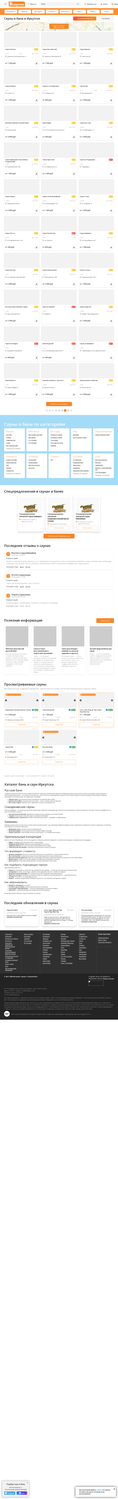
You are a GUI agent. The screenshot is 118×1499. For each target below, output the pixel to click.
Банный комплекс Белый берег (17, 123)
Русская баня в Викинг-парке (16, 307)
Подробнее (22, 725)
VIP (52, 460)
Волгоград (46, 943)
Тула (80, 943)
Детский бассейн (12, 446)
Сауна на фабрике (87, 344)
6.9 (74, 196)
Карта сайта (9, 964)
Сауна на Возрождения (51, 196)
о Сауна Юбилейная (28, 553)
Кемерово (46, 956)
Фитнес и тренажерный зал (103, 469)
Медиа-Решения (108, 979)
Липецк (63, 934)
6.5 (37, 307)
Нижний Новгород (67, 943)
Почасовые (32, 460)
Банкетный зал (11, 462)
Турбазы (27, 939)
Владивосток (47, 941)
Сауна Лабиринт (35, 516)
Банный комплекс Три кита (53, 380)
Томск (81, 941)
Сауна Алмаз (10, 196)
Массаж (98, 462)
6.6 (111, 86)
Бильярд (76, 435)
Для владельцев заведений (10, 969)
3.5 (74, 307)
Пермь (63, 954)
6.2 (74, 49)
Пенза (63, 952)
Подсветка (10, 471)
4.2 (37, 344)
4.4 (74, 344)
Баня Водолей (47, 344)
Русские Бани (47, 747)
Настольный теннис (80, 437)
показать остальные (13, 448)
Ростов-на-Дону (66, 956)
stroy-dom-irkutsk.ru (104, 942)
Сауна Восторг (85, 123)
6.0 (37, 49)
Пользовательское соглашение (11, 957)
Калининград (47, 954)
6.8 (37, 123)
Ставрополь (83, 936)
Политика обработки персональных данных (10, 945)
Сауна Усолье (85, 270)
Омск (62, 947)
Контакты (8, 941)
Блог (6, 966)
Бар (7, 465)
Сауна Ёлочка (10, 270)
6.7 (37, 196)
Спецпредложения (83, 18)
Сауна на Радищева (87, 160)
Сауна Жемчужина (49, 270)
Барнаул (45, 939)
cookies (99, 1490)
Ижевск (45, 950)
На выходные (33, 462)
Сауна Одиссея (85, 307)
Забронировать (59, 528)
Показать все (105, 621)
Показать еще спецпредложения (59, 536)
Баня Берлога (10, 380)
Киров (45, 959)
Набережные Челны (67, 941)
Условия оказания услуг (11, 961)
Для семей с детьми (35, 435)
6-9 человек (32, 443)
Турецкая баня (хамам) (81, 471)
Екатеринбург (47, 947)
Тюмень (81, 945)
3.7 (111, 160)
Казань (45, 952)
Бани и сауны (28, 934)
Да (22, 567)
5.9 (74, 86)
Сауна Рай (84, 86)
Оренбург (64, 950)
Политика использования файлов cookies (10, 952)
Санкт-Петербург (67, 963)
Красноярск (47, 963)
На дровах (76, 468)
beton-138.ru (102, 940)
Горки (8, 443)
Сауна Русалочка (48, 233)
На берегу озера (56, 437)
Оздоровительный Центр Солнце (18, 710)
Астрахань (46, 934)
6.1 (74, 270)
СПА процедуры (100, 472)
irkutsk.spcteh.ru (103, 938)
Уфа (80, 950)
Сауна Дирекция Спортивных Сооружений (16, 161)
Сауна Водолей (48, 710)
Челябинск (82, 956)
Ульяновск (82, 947)
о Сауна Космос (24, 575)
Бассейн (9, 435)
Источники (27, 943)
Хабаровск (82, 952)
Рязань (63, 959)
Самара (63, 961)
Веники (8, 468)
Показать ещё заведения (59, 404)
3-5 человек (32, 440)
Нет (27, 567)
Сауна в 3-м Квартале (50, 86)
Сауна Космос (12, 910)
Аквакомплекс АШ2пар (89, 380)
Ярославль (82, 959)
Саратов (82, 934)
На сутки (31, 468)
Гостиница (54, 440)
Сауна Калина (10, 86)
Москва (63, 939)
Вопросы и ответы (11, 939)
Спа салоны (28, 941)
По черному (77, 460)
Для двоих (32, 437)
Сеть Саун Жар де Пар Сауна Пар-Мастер (90, 711)
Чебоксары (82, 954)
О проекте (8, 934)
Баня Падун (46, 123)
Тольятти (82, 939)
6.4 (111, 49)
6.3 (111, 196)
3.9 (74, 233)
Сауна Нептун (10, 49)
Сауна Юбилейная (83, 517)
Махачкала (64, 936)
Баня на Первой (48, 307)
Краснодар (46, 961)
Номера (53, 446)
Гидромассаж (10, 440)
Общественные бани (102, 435)
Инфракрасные (78, 462)
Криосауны (76, 465)
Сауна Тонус (84, 196)
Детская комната (101, 460)
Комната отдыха (56, 435)
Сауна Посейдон (11, 344)
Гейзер (8, 437)
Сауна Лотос (10, 233)
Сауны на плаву (11, 460)
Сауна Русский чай (49, 49)
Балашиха (46, 936)
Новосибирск (65, 945)
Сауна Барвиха (85, 233)
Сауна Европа (85, 49)
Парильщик (99, 465)
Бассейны (27, 936)
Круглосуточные (34, 465)
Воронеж (46, 945)
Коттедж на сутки (57, 443)
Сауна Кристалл (48, 160)
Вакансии (8, 936)
